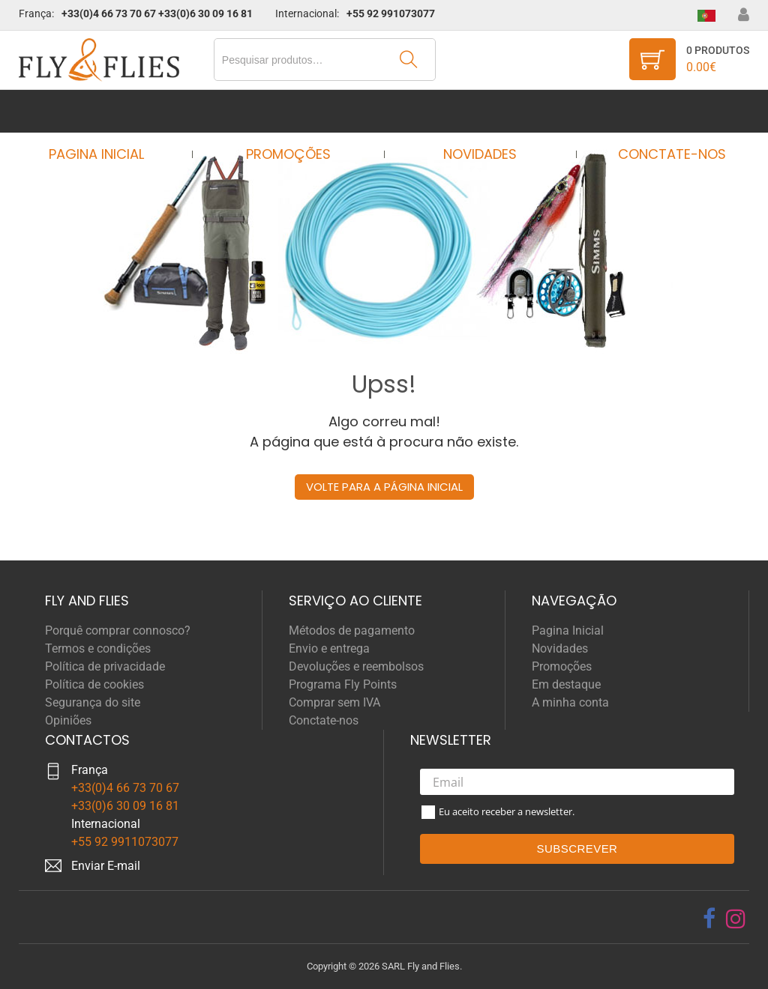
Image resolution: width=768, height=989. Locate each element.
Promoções (292, 111)
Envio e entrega (329, 648)
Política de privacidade (105, 666)
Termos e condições (98, 648)
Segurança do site (92, 702)
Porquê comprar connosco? (117, 630)
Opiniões (68, 720)
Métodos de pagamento (352, 630)
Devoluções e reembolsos (356, 666)
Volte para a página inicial (384, 486)
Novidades (475, 111)
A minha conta (570, 702)
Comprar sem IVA (334, 702)
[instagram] (736, 918)
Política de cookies (94, 684)
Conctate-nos (658, 111)
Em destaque (566, 684)
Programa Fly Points (343, 684)
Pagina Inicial (110, 111)
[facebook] (709, 918)
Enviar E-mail (105, 866)
